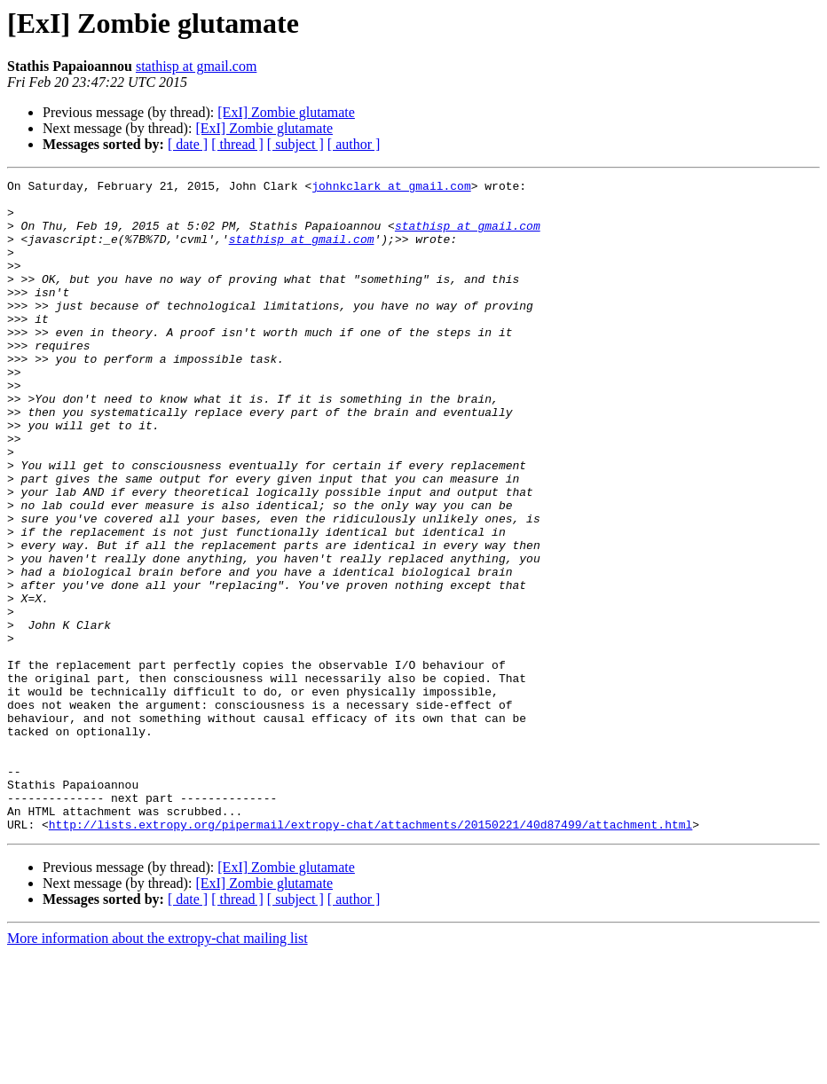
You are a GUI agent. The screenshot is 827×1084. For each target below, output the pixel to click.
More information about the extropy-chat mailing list (157, 1068)
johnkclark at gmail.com (390, 188)
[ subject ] (295, 144)
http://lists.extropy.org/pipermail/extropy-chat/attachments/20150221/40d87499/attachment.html (370, 954)
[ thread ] (237, 144)
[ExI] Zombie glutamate (286, 112)
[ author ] (354, 144)
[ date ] (188, 144)
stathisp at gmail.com (196, 66)
